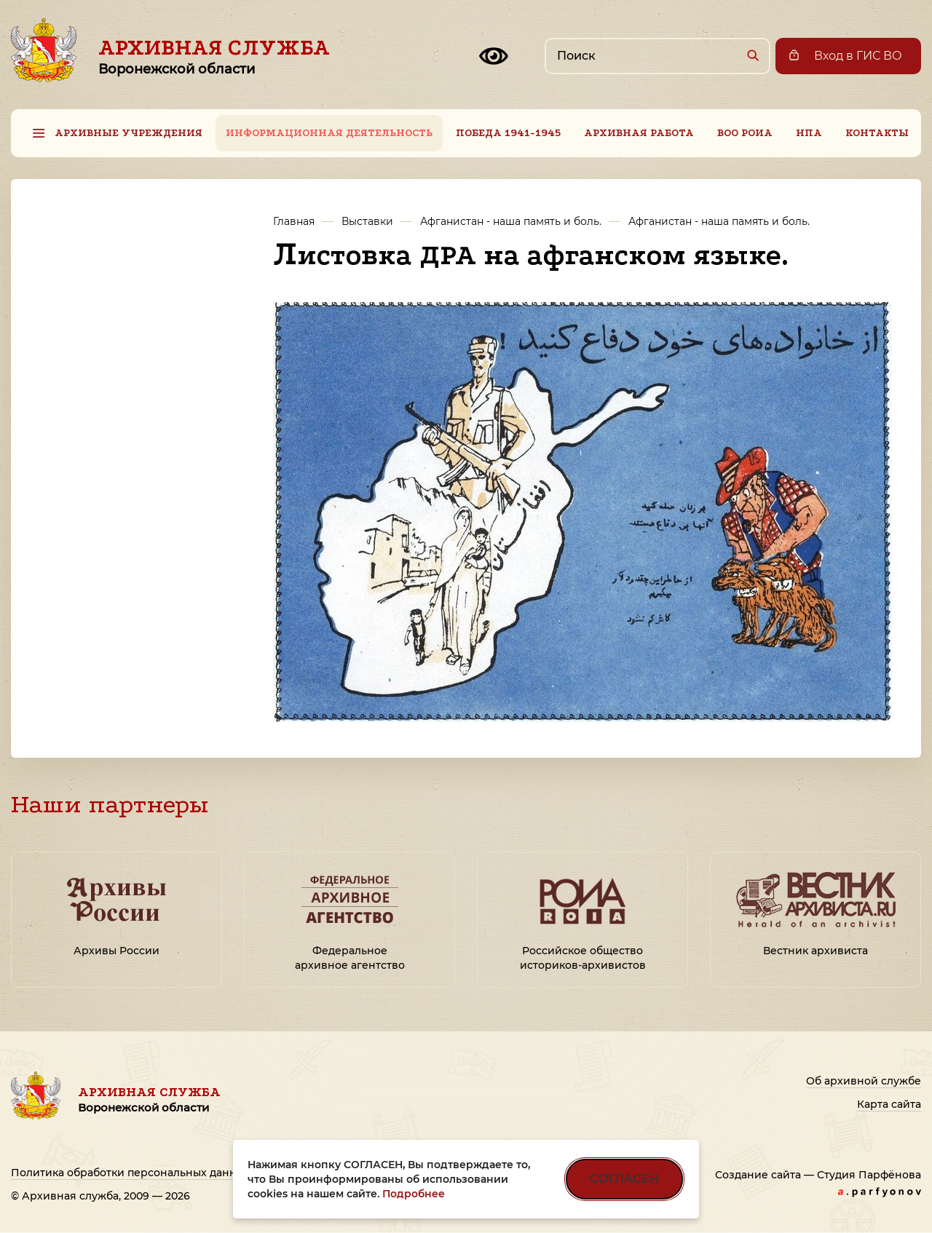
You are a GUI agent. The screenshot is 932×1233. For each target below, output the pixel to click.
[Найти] (752, 55)
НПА (809, 133)
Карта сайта (889, 1104)
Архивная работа (639, 133)
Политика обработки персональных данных (130, 1172)
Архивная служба (214, 56)
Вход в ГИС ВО (858, 56)
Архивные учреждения (128, 133)
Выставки (367, 221)
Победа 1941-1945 (508, 133)
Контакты (877, 133)
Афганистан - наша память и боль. (510, 221)
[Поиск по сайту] (657, 56)
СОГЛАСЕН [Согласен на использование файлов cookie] (624, 1179)
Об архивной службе (863, 1080)
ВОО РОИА (745, 133)
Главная (294, 221)
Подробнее (413, 1193)
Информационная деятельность (329, 133)
